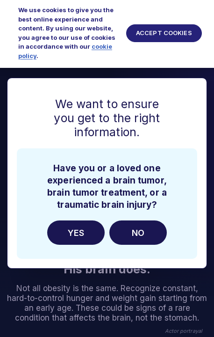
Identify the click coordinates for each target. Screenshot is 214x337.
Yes (76, 233)
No (138, 233)
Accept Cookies (164, 28)
